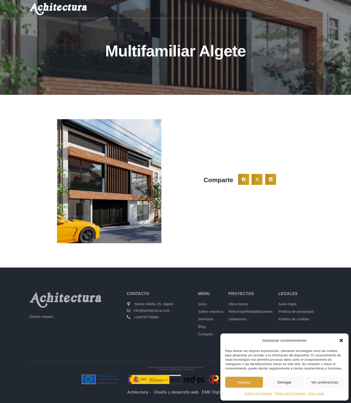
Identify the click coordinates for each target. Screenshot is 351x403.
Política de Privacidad (289, 393)
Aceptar (244, 382)
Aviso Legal (316, 393)
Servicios (207, 9)
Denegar (284, 382)
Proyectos (241, 9)
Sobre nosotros (171, 9)
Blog (269, 9)
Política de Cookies (258, 393)
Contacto (294, 9)
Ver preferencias (324, 382)
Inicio (139, 9)
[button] (341, 340)
